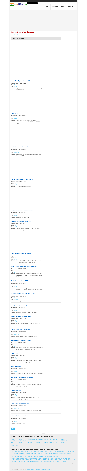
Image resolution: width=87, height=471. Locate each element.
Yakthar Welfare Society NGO (19, 416)
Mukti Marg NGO (16, 366)
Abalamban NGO (16, 390)
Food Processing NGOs (18, 459)
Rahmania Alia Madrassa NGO (20, 403)
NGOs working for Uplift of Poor (26, 1)
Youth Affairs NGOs (66, 463)
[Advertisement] (44, 19)
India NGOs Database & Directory (29, 467)
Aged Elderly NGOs (60, 459)
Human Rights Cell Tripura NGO (20, 329)
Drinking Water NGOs (46, 455)
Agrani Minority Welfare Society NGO (22, 340)
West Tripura (16, 358)
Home (46, 6)
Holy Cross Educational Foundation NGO (23, 210)
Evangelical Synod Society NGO (20, 305)
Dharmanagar (16, 152)
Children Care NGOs (17, 463)
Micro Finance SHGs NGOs (52, 456)
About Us (55, 6)
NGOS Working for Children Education (57, 1)
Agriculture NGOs (25, 453)
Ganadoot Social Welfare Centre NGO (22, 253)
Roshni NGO (14, 353)
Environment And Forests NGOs (65, 451)
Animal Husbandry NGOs (32, 461)
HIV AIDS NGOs (15, 453)
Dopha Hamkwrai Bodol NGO (19, 281)
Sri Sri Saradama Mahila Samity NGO (22, 179)
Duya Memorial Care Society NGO (21, 221)
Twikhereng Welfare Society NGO (21, 316)
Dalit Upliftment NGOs (64, 458)
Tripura (15, 84)
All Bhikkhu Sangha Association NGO (22, 377)
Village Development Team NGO (20, 81)
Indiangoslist (65, 39)
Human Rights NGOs (58, 455)
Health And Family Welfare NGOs (38, 451)
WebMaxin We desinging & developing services (40, 469)
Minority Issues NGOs (30, 463)
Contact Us (71, 6)
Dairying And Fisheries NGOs (47, 461)
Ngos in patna (39, 439)
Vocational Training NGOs (19, 456)
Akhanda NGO (15, 113)
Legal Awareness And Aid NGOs (35, 456)
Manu (15, 383)
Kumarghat (16, 299)
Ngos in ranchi (15, 445)
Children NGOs (52, 451)
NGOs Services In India (41, 1)
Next (13, 428)
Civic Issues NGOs (61, 461)
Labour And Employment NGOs (20, 458)
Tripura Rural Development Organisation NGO (24, 266)
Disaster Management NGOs (49, 458)
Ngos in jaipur (48, 442)
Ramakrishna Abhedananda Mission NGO (23, 293)
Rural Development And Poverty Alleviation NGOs (25, 455)
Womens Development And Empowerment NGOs (57, 453)
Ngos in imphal (48, 439)
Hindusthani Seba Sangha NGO (20, 147)
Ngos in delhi (31, 439)
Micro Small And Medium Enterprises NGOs (48, 463)
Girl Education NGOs (35, 458)
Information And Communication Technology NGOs (39, 459)
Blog (63, 6)
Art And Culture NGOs (37, 453)
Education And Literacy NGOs (20, 451)
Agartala (15, 86)
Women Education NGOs (18, 461)
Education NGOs (70, 459)
